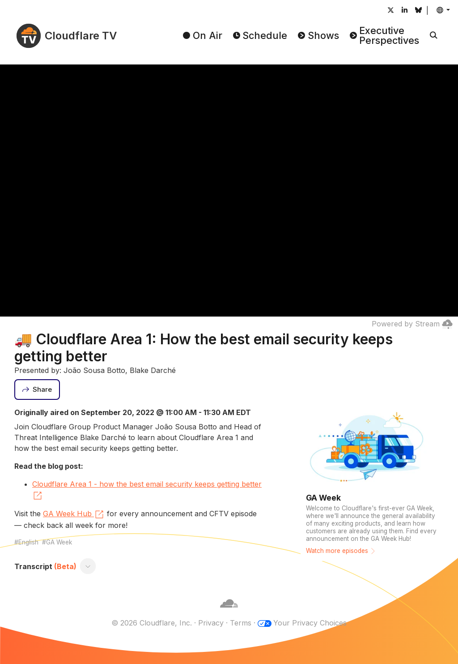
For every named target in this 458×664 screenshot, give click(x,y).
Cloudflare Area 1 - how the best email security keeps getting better (147, 490)
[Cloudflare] (229, 612)
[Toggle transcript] (88, 566)
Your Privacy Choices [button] (310, 622)
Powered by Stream (412, 323)
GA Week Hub (74, 514)
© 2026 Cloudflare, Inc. (151, 622)
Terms (240, 622)
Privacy (211, 622)
